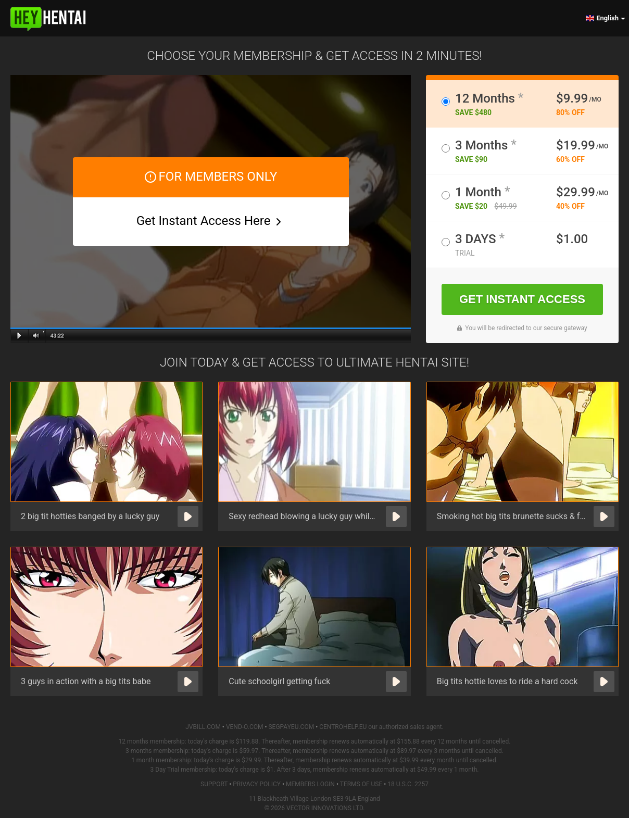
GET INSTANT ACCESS (522, 299)
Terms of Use (361, 784)
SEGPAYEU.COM (291, 727)
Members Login (310, 784)
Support (214, 784)
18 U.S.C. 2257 (408, 784)
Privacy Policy (257, 784)
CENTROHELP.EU (343, 727)
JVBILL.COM (203, 727)
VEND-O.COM (244, 727)
